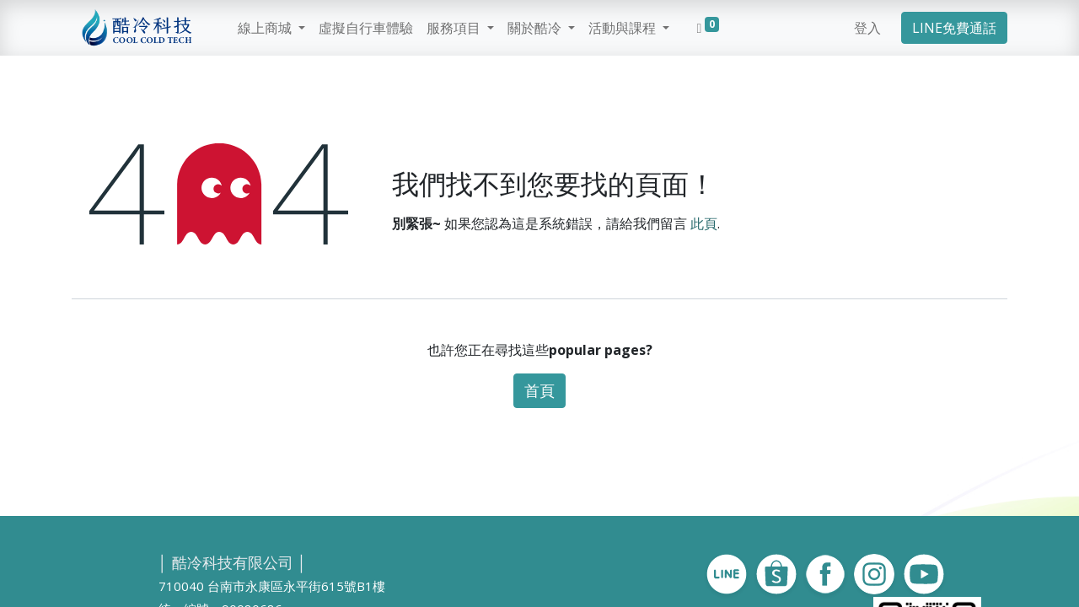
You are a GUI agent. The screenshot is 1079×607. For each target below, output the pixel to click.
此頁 (703, 223)
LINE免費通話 (954, 28)
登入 (867, 28)
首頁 (539, 390)
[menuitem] (366, 28)
